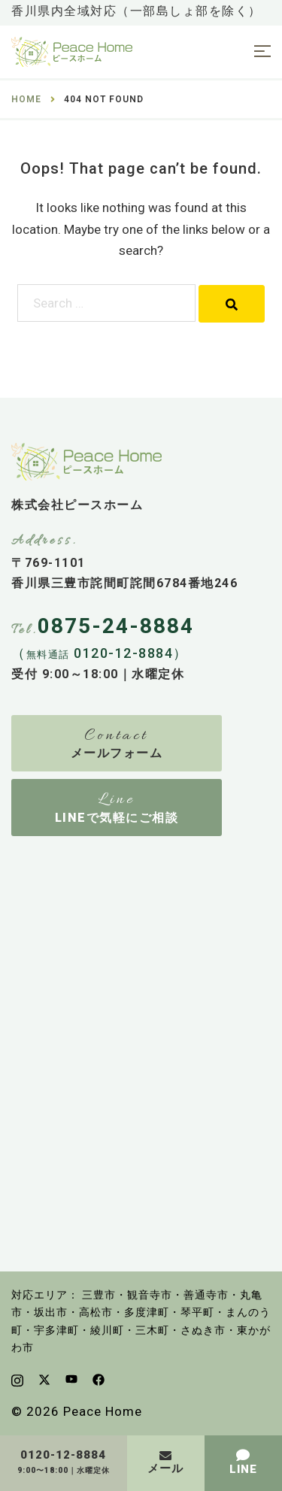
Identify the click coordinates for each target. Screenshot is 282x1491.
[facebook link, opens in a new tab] (98, 1378)
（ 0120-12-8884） (99, 653)
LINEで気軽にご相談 (117, 818)
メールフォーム (117, 753)
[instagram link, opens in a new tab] (17, 1378)
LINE (243, 1469)
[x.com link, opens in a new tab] (44, 1378)
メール (165, 1468)
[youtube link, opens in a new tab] (71, 1378)
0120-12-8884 (63, 1455)
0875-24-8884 (116, 626)
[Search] (232, 304)
